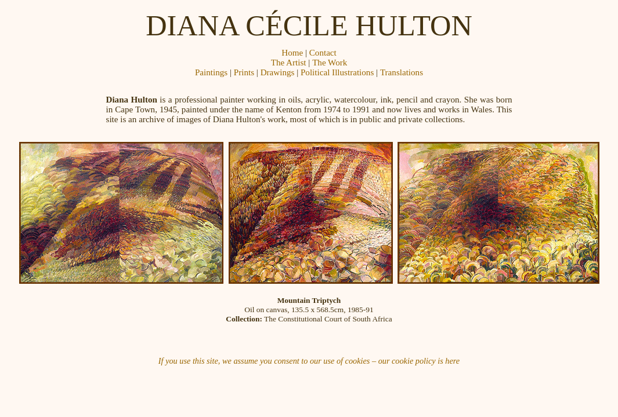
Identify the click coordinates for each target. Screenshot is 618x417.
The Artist (288, 62)
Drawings (278, 72)
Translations (401, 72)
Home (292, 52)
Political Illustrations (337, 72)
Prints (244, 72)
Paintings (211, 72)
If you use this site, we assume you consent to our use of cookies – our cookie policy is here (309, 360)
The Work (329, 62)
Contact (323, 52)
